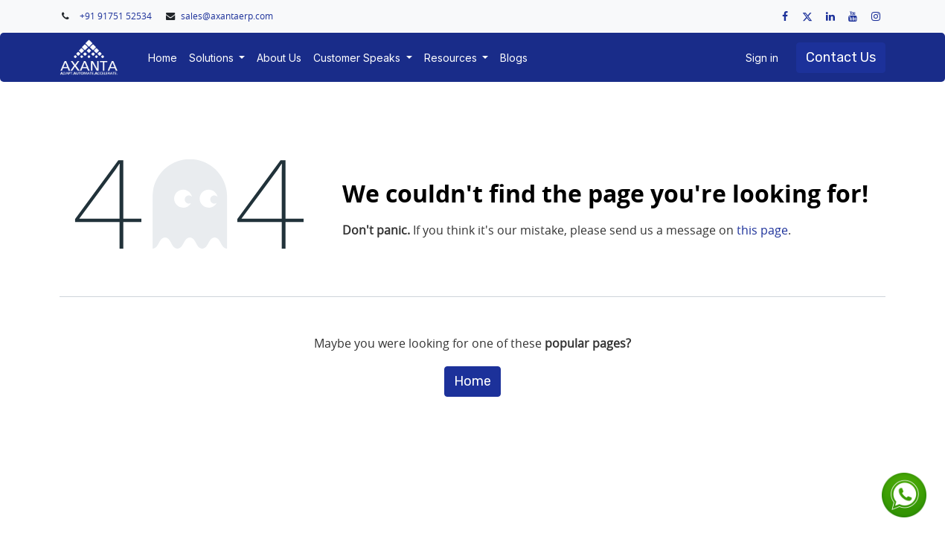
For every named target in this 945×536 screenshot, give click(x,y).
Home (472, 381)
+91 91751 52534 (117, 16)
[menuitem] (162, 57)
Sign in (762, 57)
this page (762, 230)
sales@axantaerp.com (227, 16)
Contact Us (841, 57)
